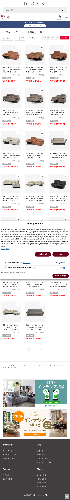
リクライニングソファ (45, 365)
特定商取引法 (41, 483)
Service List (26, 263)
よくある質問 (41, 475)
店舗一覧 (40, 451)
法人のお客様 (7, 479)
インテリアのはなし (10, 454)
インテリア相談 (42, 458)
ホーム (5, 365)
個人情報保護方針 (43, 486)
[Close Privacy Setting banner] (66, 224)
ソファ (31, 365)
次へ (39, 349)
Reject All (43, 254)
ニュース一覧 (7, 451)
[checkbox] (62, 268)
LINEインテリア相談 (44, 462)
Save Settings (60, 276)
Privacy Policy (5, 249)
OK (60, 254)
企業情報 (6, 475)
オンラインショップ (18, 365)
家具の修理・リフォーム (11, 458)
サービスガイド (42, 454)
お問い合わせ (41, 479)
